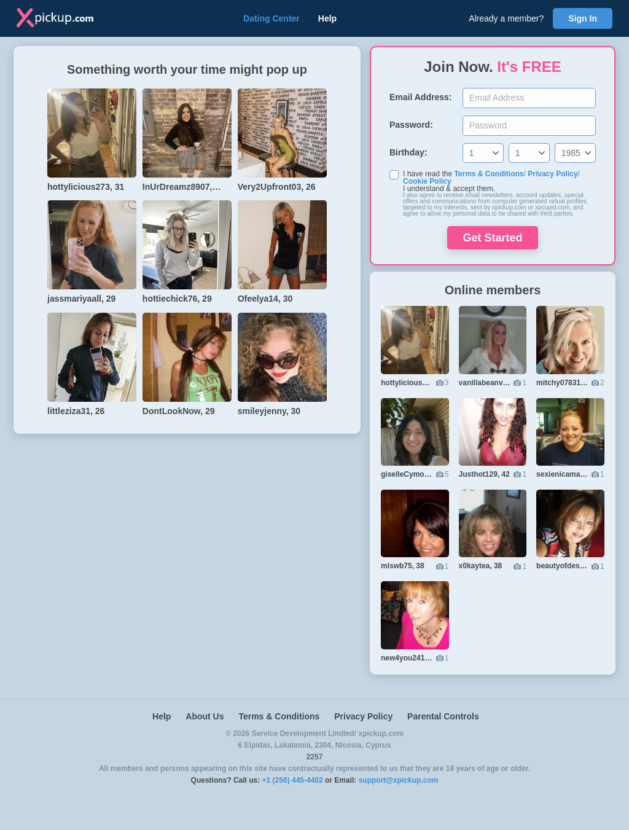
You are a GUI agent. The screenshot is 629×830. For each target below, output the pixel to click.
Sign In (582, 18)
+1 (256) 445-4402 (292, 780)
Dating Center (271, 18)
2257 (315, 757)
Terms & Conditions (488, 174)
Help (327, 18)
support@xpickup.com (399, 780)
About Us (205, 716)
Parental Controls (443, 716)
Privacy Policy (552, 174)
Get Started (492, 238)
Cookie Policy (427, 181)
